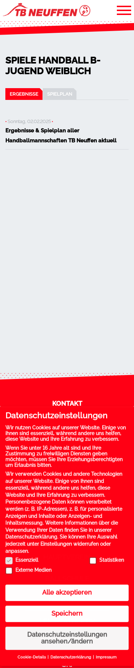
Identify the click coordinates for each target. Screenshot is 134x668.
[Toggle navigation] (124, 10)
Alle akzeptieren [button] (67, 587)
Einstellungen (56, 538)
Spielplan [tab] (59, 94)
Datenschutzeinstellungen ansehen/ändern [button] (67, 633)
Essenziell (21, 554)
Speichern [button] (67, 608)
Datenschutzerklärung (31, 531)
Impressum (106, 651)
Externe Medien (28, 564)
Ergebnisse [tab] (24, 94)
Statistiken (106, 554)
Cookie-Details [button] (32, 651)
